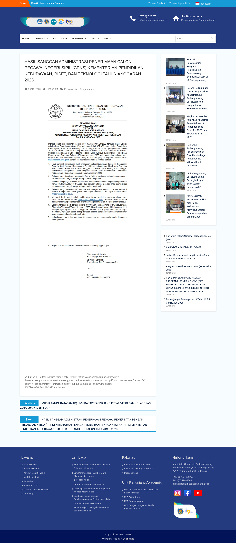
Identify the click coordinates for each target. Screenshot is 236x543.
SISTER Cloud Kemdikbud (36, 489)
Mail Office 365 (31, 477)
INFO (93, 38)
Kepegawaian (71, 89)
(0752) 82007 (147, 16)
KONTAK (108, 38)
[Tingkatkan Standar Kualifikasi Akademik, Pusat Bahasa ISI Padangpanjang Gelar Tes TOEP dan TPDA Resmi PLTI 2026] (175, 124)
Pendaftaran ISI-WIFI (34, 473)
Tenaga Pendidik (156, 3)
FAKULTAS (58, 38)
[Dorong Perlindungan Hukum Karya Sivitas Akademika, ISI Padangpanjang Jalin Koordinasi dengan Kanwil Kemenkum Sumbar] (175, 96)
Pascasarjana (131, 473)
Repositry (28, 481)
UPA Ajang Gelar (132, 497)
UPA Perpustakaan (133, 501)
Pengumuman (87, 89)
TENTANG (39, 38)
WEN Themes (127, 538)
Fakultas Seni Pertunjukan (137, 464)
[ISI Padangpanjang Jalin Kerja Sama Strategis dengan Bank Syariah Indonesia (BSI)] (175, 181)
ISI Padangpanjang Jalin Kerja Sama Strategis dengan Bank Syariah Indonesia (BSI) (196, 180)
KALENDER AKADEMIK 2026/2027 (183, 247)
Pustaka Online (31, 468)
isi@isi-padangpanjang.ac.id (152, 20)
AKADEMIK (77, 38)
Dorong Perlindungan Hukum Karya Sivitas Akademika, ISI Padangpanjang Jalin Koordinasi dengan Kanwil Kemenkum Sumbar (197, 98)
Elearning (28, 493)
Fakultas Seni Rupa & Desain (138, 468)
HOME (25, 38)
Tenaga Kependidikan (180, 3)
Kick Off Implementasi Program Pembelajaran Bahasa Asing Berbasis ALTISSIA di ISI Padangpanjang (197, 69)
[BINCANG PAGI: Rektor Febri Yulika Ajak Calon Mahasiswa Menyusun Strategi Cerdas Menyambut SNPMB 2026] (175, 204)
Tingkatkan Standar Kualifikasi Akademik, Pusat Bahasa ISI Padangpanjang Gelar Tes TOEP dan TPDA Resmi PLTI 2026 (197, 126)
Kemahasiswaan (84, 468)
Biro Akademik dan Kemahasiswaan (92, 464)
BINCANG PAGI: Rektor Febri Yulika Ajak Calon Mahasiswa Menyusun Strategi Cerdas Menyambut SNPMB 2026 (197, 206)
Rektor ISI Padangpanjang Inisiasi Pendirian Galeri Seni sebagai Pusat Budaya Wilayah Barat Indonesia (196, 155)
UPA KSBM (52, 89)
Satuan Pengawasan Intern (87, 503)
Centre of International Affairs (89, 484)
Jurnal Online (30, 464)
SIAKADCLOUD (31, 485)
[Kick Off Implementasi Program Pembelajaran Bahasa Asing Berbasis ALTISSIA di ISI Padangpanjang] (175, 67)
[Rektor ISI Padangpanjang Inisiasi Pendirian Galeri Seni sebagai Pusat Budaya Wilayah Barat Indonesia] (175, 153)
